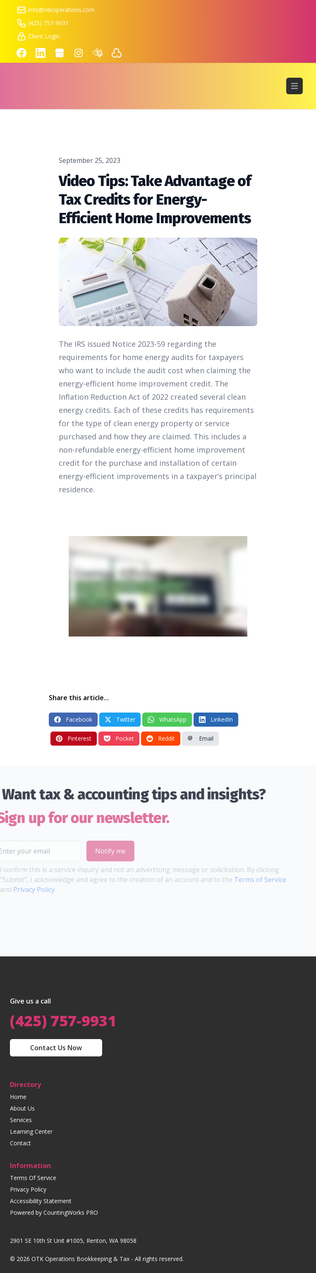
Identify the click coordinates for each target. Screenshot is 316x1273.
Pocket (119, 738)
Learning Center (31, 1131)
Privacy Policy (28, 1189)
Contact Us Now (56, 1047)
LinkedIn (216, 719)
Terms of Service (244, 879)
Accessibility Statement (41, 1201)
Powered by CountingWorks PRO (54, 1212)
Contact (20, 1143)
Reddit (160, 738)
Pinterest (73, 738)
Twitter (120, 719)
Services (21, 1120)
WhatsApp (167, 719)
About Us (22, 1108)
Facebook (73, 719)
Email (200, 738)
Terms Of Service (33, 1178)
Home (18, 1097)
